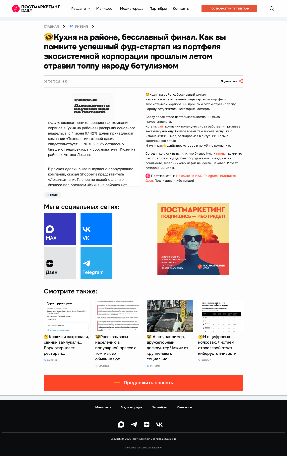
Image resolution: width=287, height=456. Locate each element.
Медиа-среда (132, 8)
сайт (160, 126)
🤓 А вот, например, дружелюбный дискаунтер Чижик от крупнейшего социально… (167, 348)
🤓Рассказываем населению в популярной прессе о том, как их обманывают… (116, 348)
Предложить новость (143, 383)
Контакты (181, 8)
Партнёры (158, 8)
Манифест (105, 8)
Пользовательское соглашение (143, 447)
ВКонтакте (228, 176)
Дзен (149, 180)
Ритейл (52, 195)
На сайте (183, 176)
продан (221, 153)
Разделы (80, 8)
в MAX (197, 176)
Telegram (211, 176)
